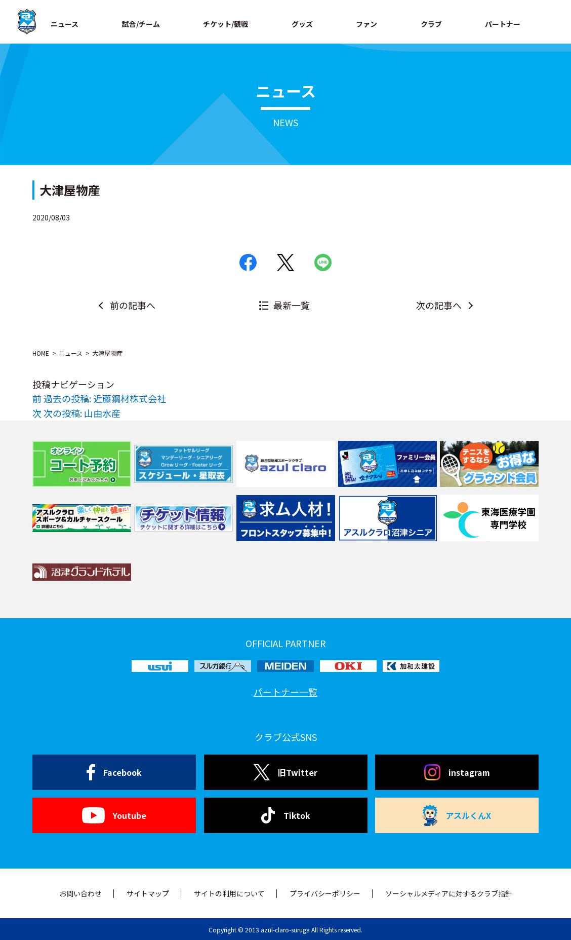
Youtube (114, 815)
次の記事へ (439, 305)
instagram (457, 772)
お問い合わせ (80, 893)
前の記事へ (132, 305)
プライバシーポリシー (325, 893)
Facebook (114, 772)
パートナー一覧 (285, 691)
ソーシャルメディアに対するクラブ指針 (448, 893)
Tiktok (286, 815)
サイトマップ (148, 893)
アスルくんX (457, 815)
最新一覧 (291, 305)
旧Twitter (285, 772)
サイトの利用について (229, 893)
